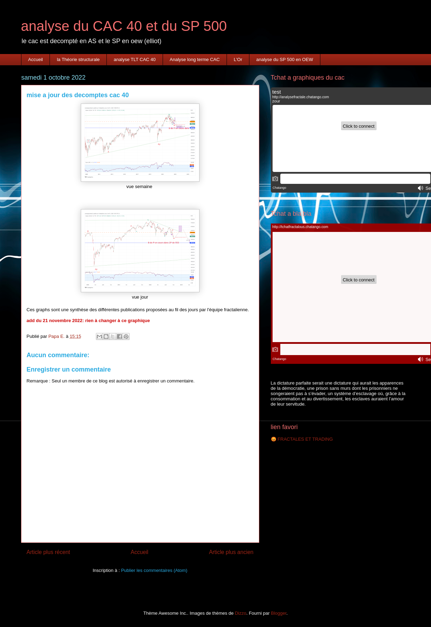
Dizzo (241, 613)
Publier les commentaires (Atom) (154, 570)
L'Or (238, 59)
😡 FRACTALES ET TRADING (302, 439)
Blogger (278, 613)
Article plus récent (48, 552)
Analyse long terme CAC (195, 59)
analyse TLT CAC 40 (135, 59)
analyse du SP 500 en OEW (284, 59)
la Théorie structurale (78, 59)
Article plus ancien (231, 552)
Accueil (35, 59)
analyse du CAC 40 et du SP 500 (124, 26)
